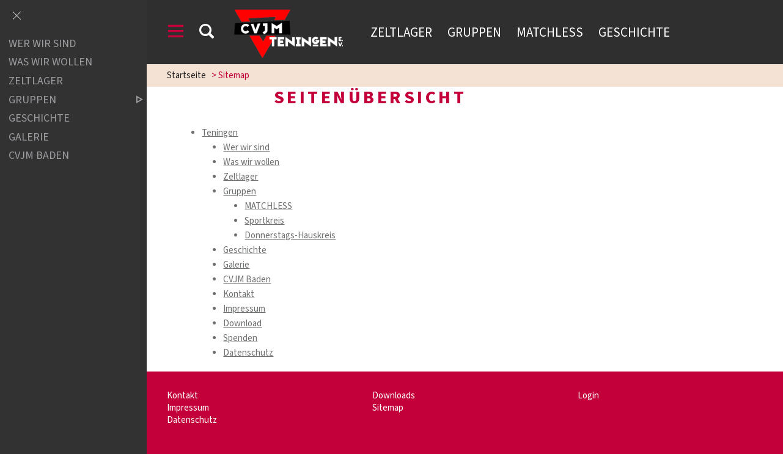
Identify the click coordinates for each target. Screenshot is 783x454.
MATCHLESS (268, 206)
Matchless (549, 32)
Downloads (393, 395)
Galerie (236, 264)
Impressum (244, 308)
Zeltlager (401, 32)
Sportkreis (264, 220)
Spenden (240, 338)
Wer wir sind (246, 147)
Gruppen (474, 32)
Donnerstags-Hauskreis (290, 235)
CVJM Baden (247, 279)
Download (242, 323)
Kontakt (238, 294)
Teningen (220, 132)
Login (588, 395)
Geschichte (634, 32)
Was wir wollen (251, 162)
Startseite (186, 75)
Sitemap (387, 407)
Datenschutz (248, 352)
